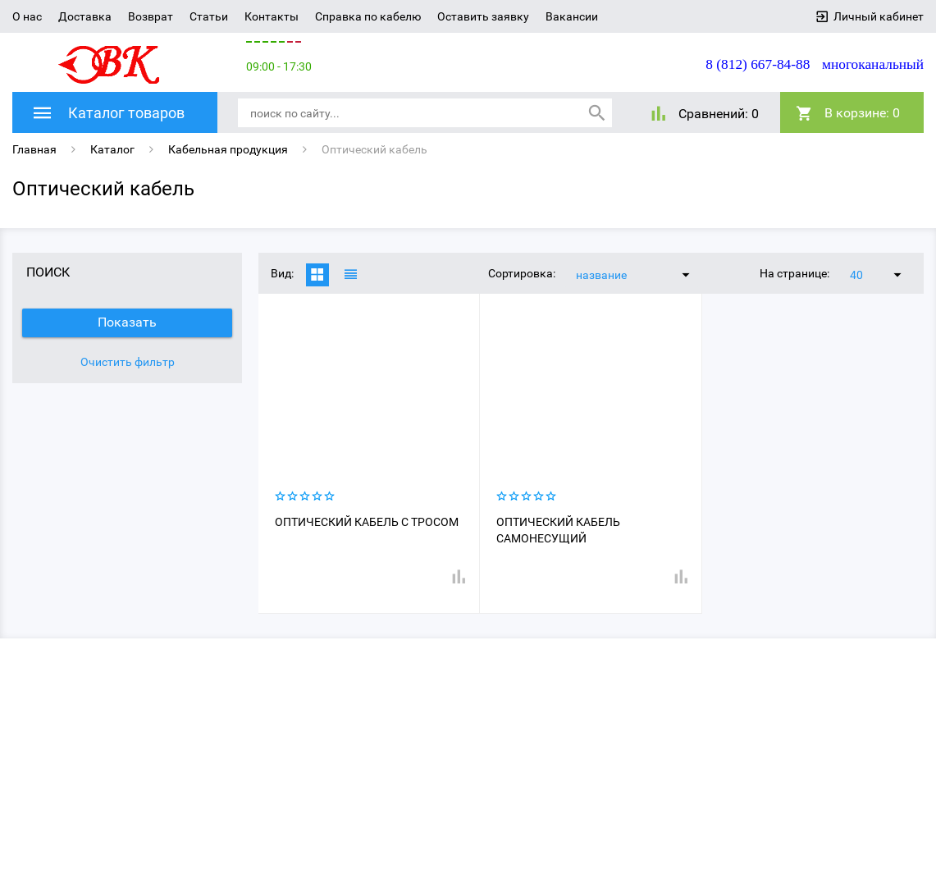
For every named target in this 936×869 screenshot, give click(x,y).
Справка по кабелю (368, 16)
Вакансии (572, 16)
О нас (27, 16)
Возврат (150, 16)
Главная (34, 149)
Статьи (208, 16)
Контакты (271, 16)
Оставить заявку (483, 16)
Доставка (85, 16)
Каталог (112, 149)
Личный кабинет (878, 16)
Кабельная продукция (228, 149)
